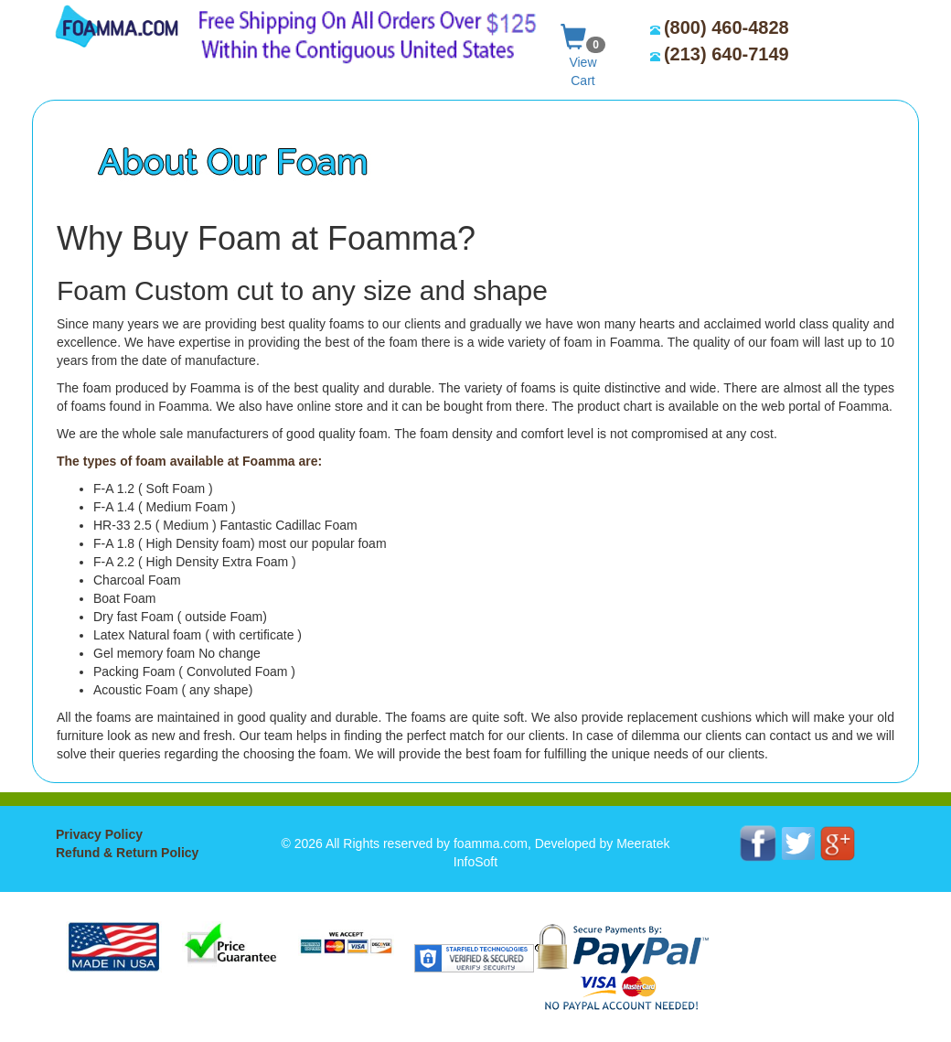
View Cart (583, 52)
